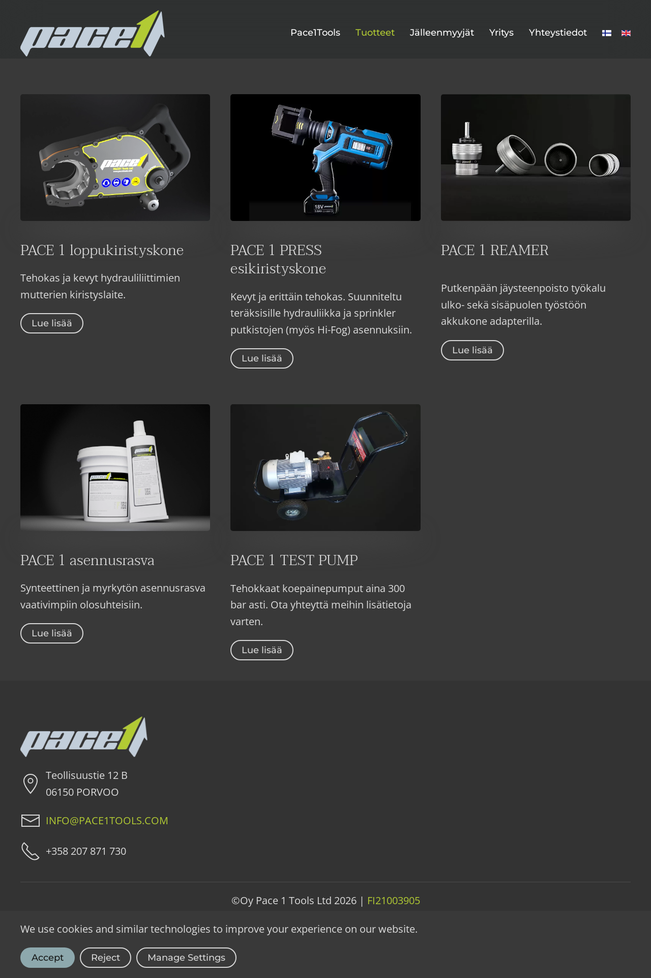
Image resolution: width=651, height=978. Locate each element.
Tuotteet (375, 32)
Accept (48, 957)
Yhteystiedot (558, 32)
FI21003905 (393, 900)
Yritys (501, 32)
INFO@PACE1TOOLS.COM (107, 820)
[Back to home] (92, 33)
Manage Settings (186, 957)
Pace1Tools (315, 32)
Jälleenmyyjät (442, 32)
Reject (105, 957)
